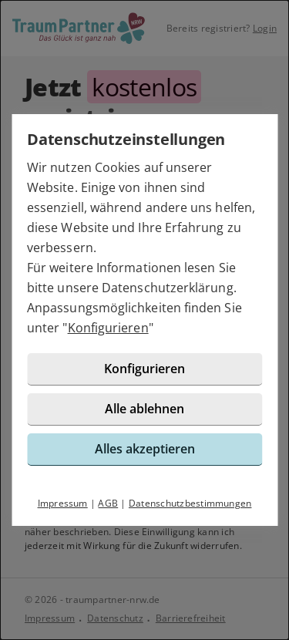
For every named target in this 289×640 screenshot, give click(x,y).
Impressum (63, 503)
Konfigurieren (108, 327)
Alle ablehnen (144, 408)
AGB (108, 503)
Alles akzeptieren (145, 448)
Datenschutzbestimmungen (190, 503)
